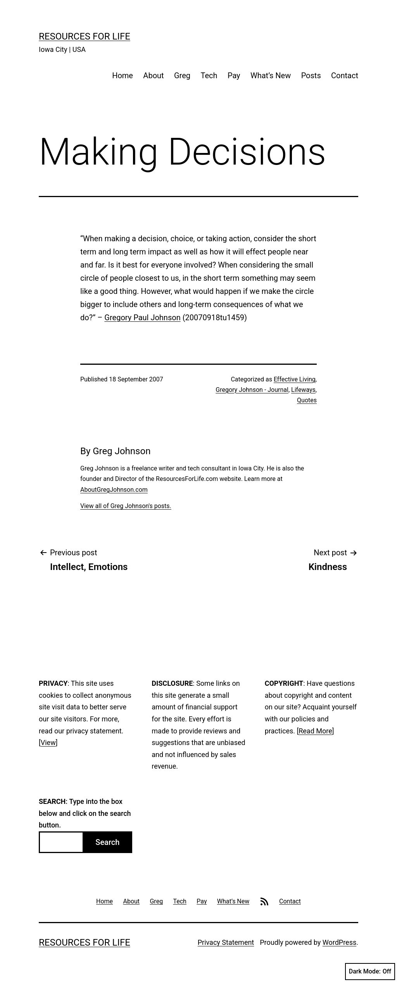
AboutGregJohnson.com (114, 489)
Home (122, 75)
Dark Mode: (370, 971)
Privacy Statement (226, 942)
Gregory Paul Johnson (142, 317)
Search (107, 842)
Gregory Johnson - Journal (252, 389)
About (153, 75)
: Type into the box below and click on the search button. (85, 813)
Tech (208, 75)
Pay (234, 75)
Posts (311, 75)
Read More (315, 731)
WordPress (339, 942)
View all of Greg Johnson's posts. (125, 506)
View (48, 742)
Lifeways (303, 389)
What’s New (270, 75)
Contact (344, 75)
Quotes (307, 400)
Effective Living (295, 379)
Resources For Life (84, 36)
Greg (182, 75)
